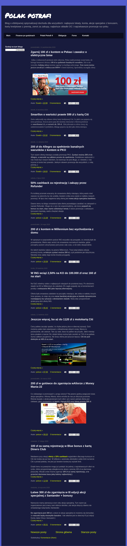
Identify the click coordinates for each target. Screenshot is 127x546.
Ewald (39, 103)
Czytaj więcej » (37, 99)
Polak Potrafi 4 (46, 36)
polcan (39, 218)
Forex (74, 36)
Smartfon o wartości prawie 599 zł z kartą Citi (60, 114)
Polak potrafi (28, 15)
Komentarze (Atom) (48, 538)
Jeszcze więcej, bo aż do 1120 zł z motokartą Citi (62, 319)
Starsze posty (88, 532)
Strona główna (64, 532)
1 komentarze (55, 308)
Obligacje (62, 36)
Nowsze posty (38, 532)
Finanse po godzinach (25, 36)
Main (8, 36)
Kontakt (85, 36)
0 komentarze (55, 103)
